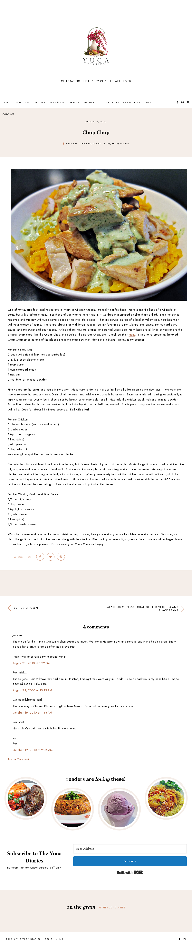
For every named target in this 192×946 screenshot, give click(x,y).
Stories (20, 102)
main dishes (121, 143)
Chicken (85, 143)
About (150, 102)
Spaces (74, 102)
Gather (89, 102)
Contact (8, 114)
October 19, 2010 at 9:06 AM (33, 750)
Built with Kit (130, 872)
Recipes (39, 102)
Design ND (54, 939)
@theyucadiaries (112, 907)
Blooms (55, 102)
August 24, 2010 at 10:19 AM (32, 690)
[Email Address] (130, 848)
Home (6, 102)
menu (132, 334)
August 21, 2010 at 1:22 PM (31, 663)
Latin (106, 143)
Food (97, 143)
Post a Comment (18, 759)
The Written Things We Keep (120, 102)
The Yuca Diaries (28, 939)
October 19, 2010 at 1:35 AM (32, 712)
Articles (72, 143)
